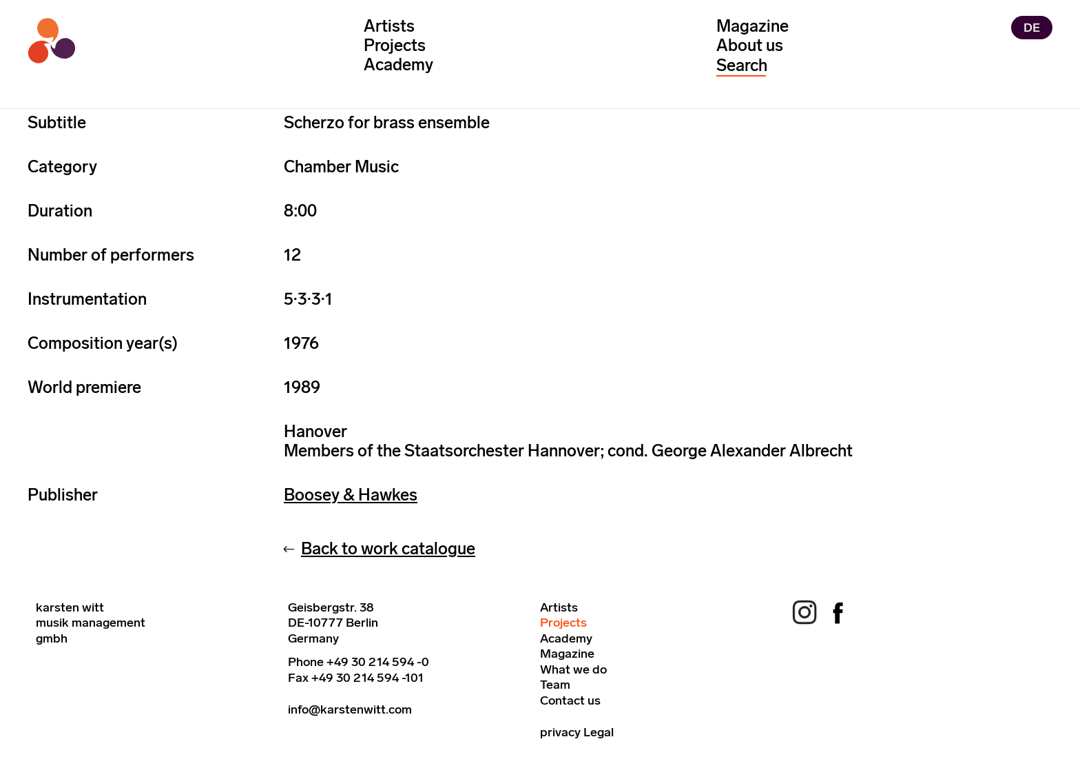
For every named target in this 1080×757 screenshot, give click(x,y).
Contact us (570, 700)
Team (555, 684)
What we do (573, 669)
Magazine (752, 26)
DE (1032, 27)
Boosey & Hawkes (350, 495)
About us (749, 45)
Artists (389, 26)
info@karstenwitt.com (350, 709)
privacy (560, 732)
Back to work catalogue (388, 548)
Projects (395, 45)
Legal (598, 732)
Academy (398, 64)
